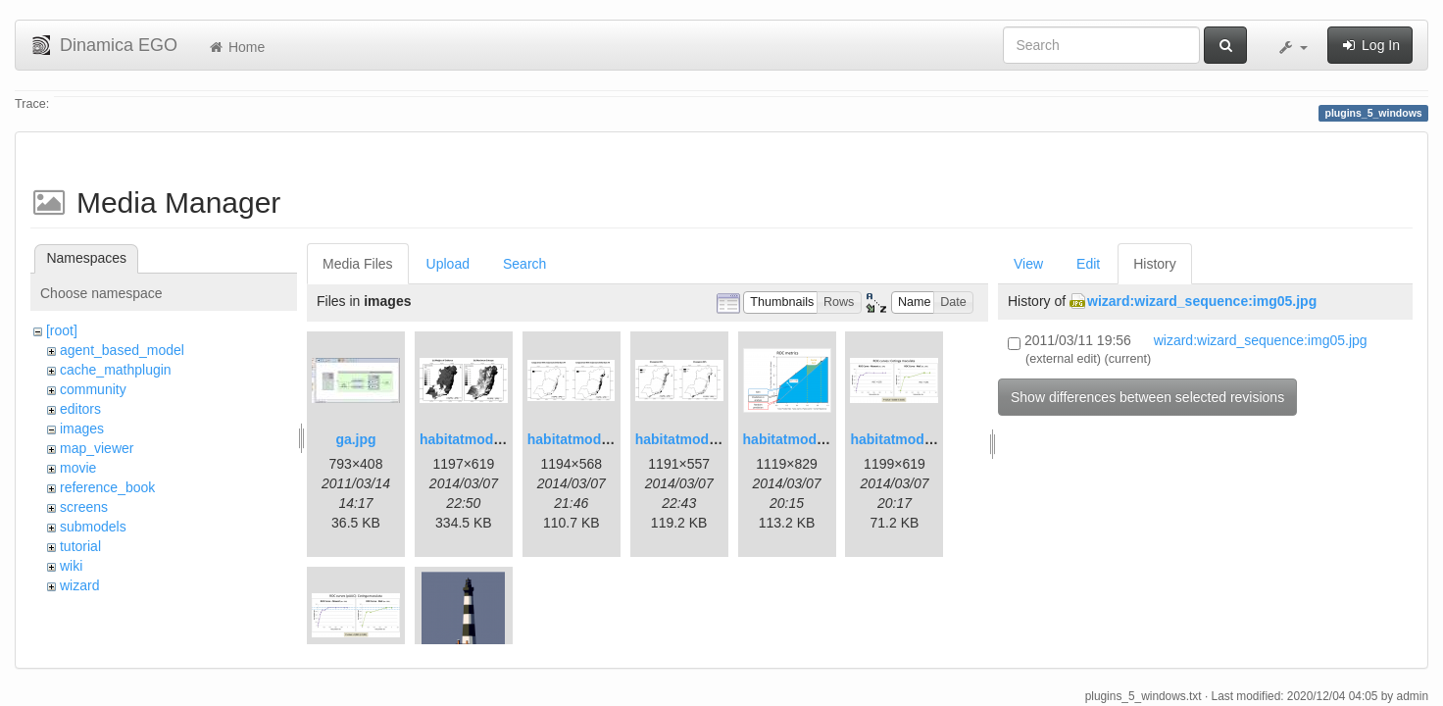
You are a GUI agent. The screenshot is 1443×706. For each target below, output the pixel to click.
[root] (61, 330)
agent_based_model (122, 350)
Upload (448, 264)
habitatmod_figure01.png (501, 439)
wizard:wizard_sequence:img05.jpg (1202, 301)
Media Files (358, 264)
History (1154, 264)
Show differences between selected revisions (1147, 397)
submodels (93, 526)
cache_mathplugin (116, 370)
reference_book (107, 487)
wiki (71, 566)
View (1028, 264)
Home (236, 47)
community (93, 389)
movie (78, 468)
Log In (1370, 45)
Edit (1088, 264)
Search (524, 264)
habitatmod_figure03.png (825, 439)
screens (84, 507)
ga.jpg (355, 439)
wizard (79, 585)
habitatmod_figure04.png (932, 439)
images (82, 428)
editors (80, 409)
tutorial (80, 546)
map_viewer (96, 448)
